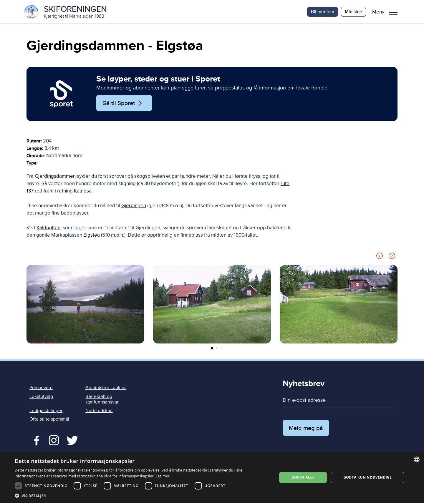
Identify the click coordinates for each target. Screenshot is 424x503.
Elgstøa (91, 235)
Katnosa (83, 191)
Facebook (35, 440)
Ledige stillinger (45, 411)
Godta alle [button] (303, 477)
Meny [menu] (393, 12)
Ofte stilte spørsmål (49, 419)
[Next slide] (392, 257)
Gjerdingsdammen (55, 176)
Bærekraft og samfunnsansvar (101, 399)
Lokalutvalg (41, 396)
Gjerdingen (133, 205)
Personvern (41, 388)
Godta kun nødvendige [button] (367, 477)
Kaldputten (48, 228)
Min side (353, 11)
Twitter (53, 440)
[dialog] (212, 477)
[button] (387, 11)
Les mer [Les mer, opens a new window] (163, 476)
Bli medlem (322, 11)
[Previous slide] (379, 257)
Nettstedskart (99, 411)
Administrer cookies (105, 388)
